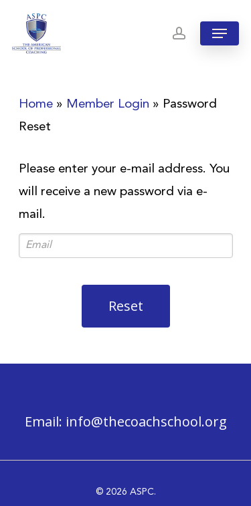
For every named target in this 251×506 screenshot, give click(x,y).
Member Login (107, 104)
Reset (125, 306)
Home (36, 104)
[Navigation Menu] (219, 33)
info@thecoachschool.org (146, 421)
